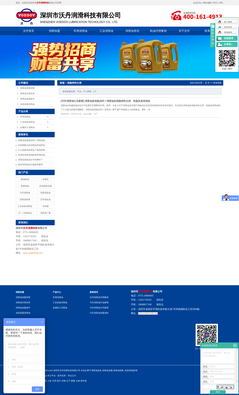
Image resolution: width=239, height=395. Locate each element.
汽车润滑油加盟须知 (99, 313)
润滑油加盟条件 (27, 99)
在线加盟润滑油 (27, 104)
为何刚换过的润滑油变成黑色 (31, 145)
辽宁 (68, 381)
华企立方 (72, 375)
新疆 (73, 381)
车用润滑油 (80, 30)
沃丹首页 (28, 30)
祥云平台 (51, 375)
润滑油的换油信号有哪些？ (30, 160)
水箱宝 (45, 179)
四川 (59, 381)
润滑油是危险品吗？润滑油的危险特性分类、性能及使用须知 (117, 101)
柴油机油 (25, 179)
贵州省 (83, 381)
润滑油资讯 (132, 30)
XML (221, 3)
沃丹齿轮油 (45, 199)
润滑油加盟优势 (27, 88)
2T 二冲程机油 (25, 213)
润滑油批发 (45, 193)
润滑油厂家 (45, 213)
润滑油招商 (25, 199)
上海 (49, 381)
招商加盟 (54, 30)
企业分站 (197, 3)
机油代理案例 (158, 30)
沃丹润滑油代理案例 (99, 297)
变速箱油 (25, 186)
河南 (64, 381)
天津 (54, 381)
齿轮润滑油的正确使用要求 (30, 164)
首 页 (207, 83)
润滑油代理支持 (27, 93)
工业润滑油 (106, 30)
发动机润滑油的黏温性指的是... (32, 155)
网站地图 (207, 3)
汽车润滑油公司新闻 (99, 307)
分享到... (228, 44)
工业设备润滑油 (27, 122)
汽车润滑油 (25, 193)
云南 (78, 381)
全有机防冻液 (45, 186)
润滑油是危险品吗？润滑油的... (32, 140)
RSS (215, 3)
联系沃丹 (210, 30)
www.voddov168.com (33, 253)
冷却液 (45, 206)
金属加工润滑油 (27, 127)
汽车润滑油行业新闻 (72, 101)
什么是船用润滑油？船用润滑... (32, 150)
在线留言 (228, 38)
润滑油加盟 (107, 370)
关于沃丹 (184, 30)
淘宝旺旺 (225, 27)
